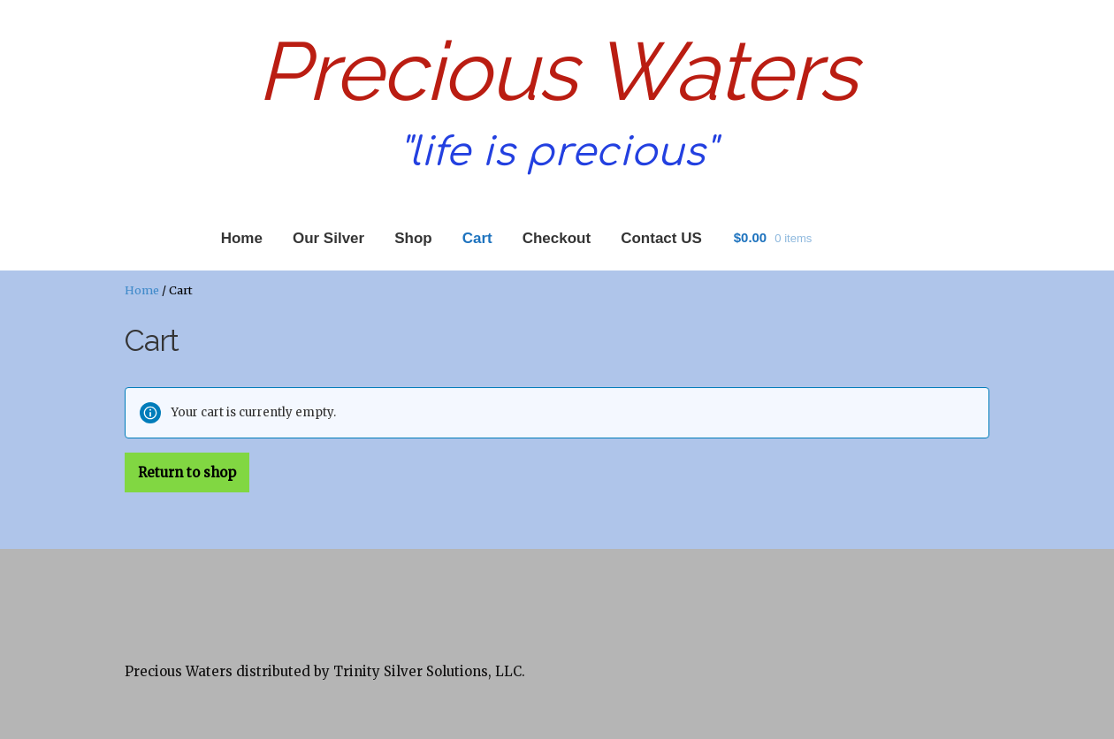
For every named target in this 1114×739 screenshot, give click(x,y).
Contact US (661, 238)
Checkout (557, 238)
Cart (477, 238)
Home (242, 238)
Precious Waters (557, 71)
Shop (413, 238)
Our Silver (328, 238)
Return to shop (187, 472)
